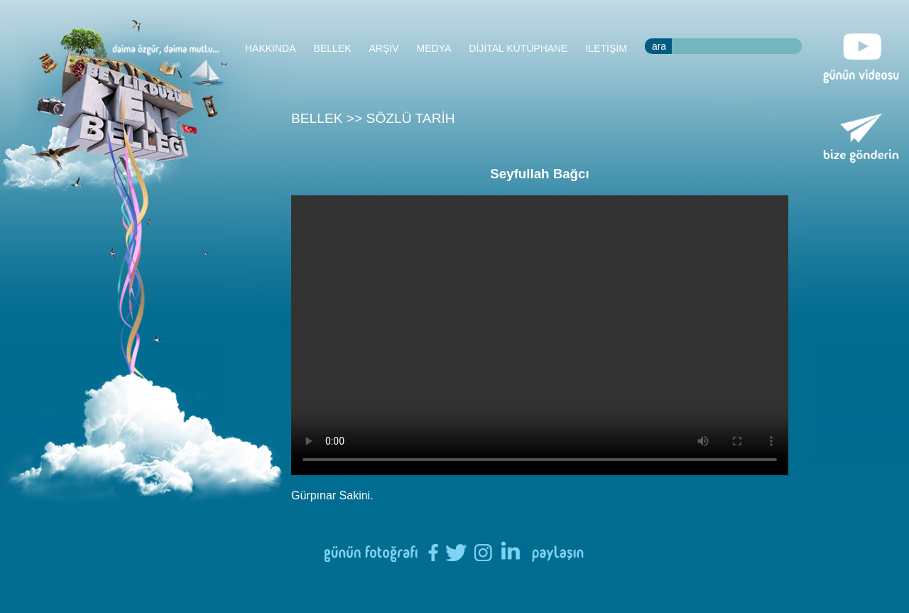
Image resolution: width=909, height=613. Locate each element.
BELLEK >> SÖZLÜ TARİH (373, 118)
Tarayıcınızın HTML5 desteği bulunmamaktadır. (539, 335)
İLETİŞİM (606, 48)
